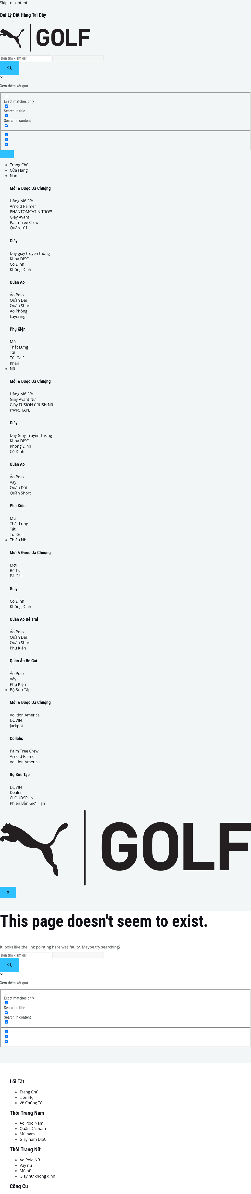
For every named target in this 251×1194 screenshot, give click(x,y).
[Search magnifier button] (9, 68)
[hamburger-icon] (7, 154)
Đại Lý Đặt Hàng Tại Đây (23, 15)
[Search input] (25, 58)
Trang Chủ (19, 165)
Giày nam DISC (33, 1139)
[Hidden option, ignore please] (6, 134)
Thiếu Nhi (18, 540)
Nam (14, 175)
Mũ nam (27, 1134)
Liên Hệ (26, 1097)
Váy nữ (26, 1165)
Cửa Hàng (19, 170)
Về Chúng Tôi (32, 1102)
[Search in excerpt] (6, 125)
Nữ (12, 368)
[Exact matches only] (6, 96)
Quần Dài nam (33, 1128)
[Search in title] (6, 106)
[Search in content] (6, 115)
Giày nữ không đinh (37, 1176)
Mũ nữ (26, 1170)
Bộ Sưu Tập (20, 689)
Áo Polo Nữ (30, 1160)
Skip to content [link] (13, 2)
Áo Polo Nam (31, 1123)
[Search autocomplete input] (77, 58)
